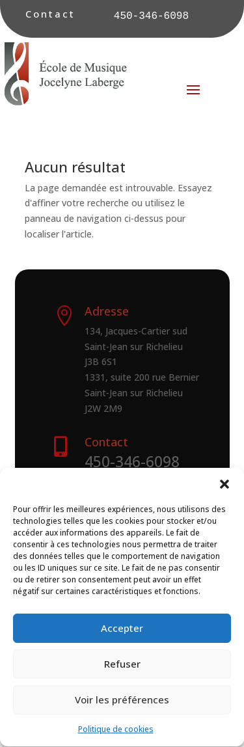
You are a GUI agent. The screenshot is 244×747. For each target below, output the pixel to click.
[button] (224, 493)
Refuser (122, 673)
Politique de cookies (116, 738)
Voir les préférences (122, 709)
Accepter (122, 637)
